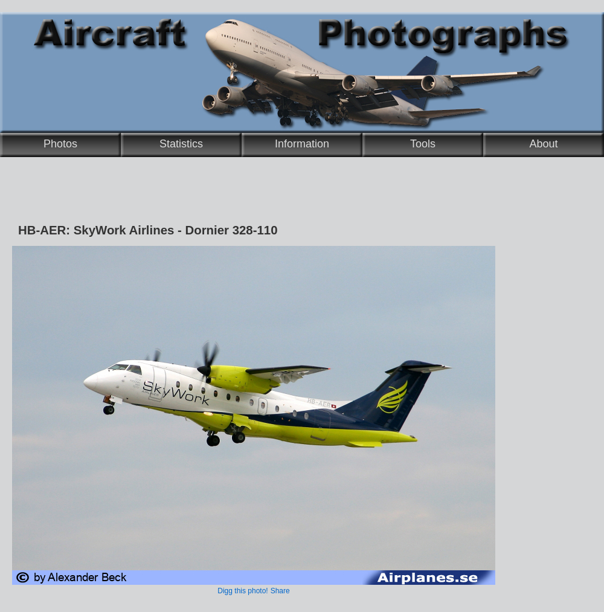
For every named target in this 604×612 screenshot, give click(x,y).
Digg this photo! (242, 591)
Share (280, 591)
